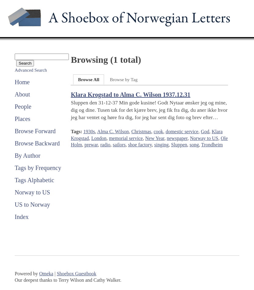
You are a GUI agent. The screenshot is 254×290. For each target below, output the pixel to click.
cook (158, 131)
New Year (154, 138)
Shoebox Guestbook (76, 273)
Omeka (46, 273)
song (194, 144)
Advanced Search (31, 70)
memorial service (126, 138)
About (22, 94)
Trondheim (212, 144)
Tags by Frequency (38, 168)
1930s (89, 131)
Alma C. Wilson (113, 131)
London (98, 138)
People (23, 107)
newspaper (177, 138)
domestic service (182, 131)
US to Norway (32, 204)
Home (22, 82)
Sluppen (179, 144)
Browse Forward (35, 131)
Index (22, 217)
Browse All (88, 79)
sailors (119, 144)
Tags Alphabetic (34, 180)
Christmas (141, 131)
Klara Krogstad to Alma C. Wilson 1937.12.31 (130, 94)
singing (161, 144)
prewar (91, 144)
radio (105, 144)
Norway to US (32, 192)
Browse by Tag (123, 79)
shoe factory (140, 144)
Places (22, 119)
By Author (27, 156)
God (205, 131)
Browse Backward (37, 143)
